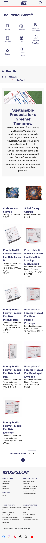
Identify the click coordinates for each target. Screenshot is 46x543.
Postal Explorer (7, 515)
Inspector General (8, 512)
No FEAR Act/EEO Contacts (31, 515)
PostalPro (5, 522)
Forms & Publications (29, 488)
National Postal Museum (10, 517)
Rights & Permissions (29, 493)
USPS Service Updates (30, 486)
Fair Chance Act (28, 517)
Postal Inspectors (8, 510)
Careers (4, 495)
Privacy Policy (27, 507)
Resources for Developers (10, 519)
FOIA (24, 512)
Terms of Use (27, 510)
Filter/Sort (19, 79)
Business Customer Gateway (11, 507)
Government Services (29, 491)
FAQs (4, 486)
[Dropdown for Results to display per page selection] (32, 453)
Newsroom (26, 483)
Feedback (5, 488)
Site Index (5, 483)
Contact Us (6, 481)
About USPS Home (28, 481)
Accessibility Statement (30, 519)
